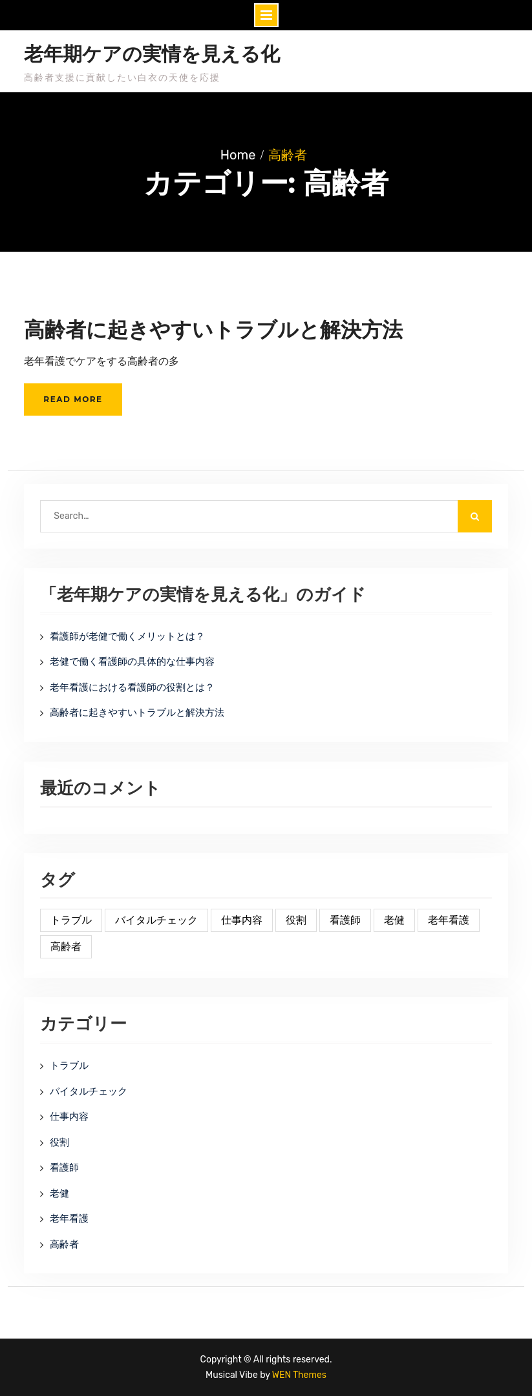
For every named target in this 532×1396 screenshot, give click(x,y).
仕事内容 (69, 1116)
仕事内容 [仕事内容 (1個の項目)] (241, 920)
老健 (59, 1193)
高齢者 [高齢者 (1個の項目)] (65, 946)
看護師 (64, 1167)
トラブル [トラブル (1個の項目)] (71, 920)
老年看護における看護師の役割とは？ (132, 687)
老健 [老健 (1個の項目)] (394, 920)
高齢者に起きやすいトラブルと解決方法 (213, 329)
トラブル (69, 1065)
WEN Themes (299, 1375)
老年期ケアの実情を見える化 (152, 54)
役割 (59, 1142)
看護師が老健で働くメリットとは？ (127, 636)
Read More (72, 399)
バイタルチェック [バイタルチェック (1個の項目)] (156, 920)
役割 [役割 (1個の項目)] (296, 920)
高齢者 (64, 1244)
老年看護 (69, 1218)
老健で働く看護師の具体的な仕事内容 (132, 661)
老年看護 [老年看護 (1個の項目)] (448, 920)
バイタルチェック (88, 1091)
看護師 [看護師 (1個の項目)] (345, 920)
